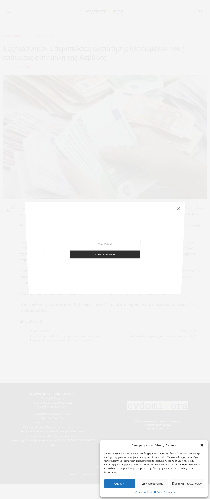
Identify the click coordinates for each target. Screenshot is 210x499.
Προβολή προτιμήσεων (187, 483)
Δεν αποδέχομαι (152, 483)
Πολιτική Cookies (142, 491)
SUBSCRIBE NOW (104, 249)
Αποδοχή (119, 483)
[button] (202, 445)
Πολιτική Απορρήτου (164, 491)
